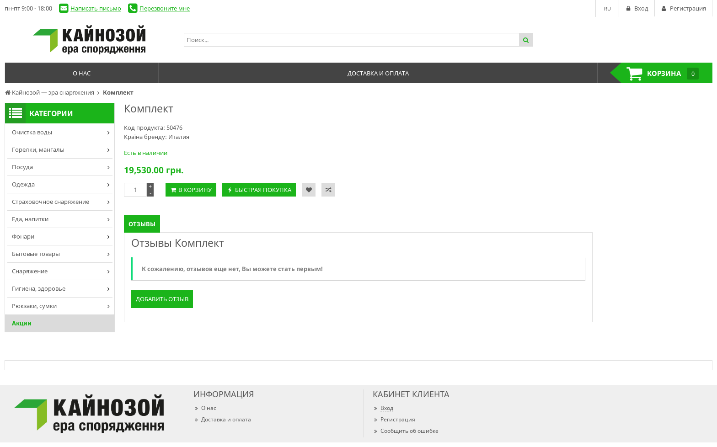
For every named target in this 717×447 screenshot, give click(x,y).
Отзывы (141, 224)
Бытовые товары (36, 254)
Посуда (22, 167)
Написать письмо (95, 8)
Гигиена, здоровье (38, 288)
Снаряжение (30, 271)
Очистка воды (32, 132)
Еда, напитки (30, 219)
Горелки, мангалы (38, 149)
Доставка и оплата (222, 419)
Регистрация (394, 419)
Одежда (23, 184)
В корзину (195, 190)
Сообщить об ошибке (406, 431)
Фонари (23, 236)
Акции (22, 323)
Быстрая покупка (263, 190)
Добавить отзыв (162, 299)
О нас (204, 408)
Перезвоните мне (164, 8)
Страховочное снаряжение (50, 201)
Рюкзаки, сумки (34, 306)
